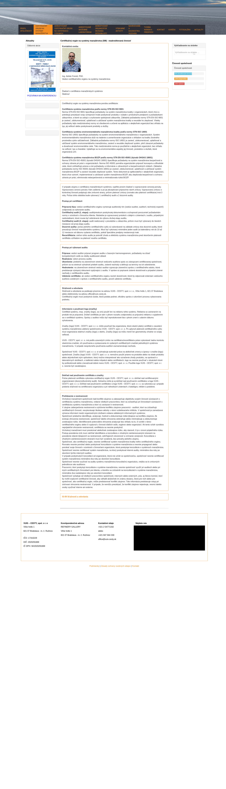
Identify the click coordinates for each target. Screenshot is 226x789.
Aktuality (198, 30)
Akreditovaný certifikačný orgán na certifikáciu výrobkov (63, 29)
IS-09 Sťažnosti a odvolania (75, 497)
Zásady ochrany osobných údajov (116, 566)
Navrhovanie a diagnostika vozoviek (134, 29)
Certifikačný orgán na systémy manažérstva (41, 29)
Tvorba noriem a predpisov (148, 29)
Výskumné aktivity (120, 29)
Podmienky (94, 566)
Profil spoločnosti (26, 29)
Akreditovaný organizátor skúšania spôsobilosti (101, 29)
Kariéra (171, 30)
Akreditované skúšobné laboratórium (85, 29)
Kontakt (161, 30)
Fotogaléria (185, 30)
